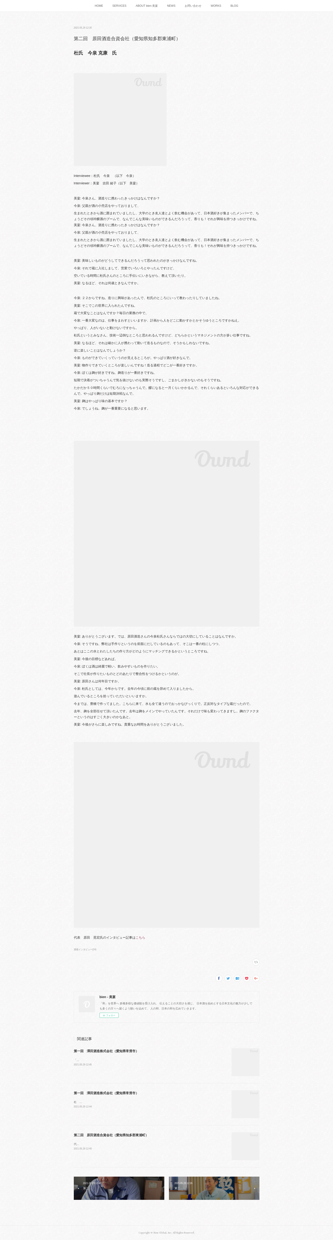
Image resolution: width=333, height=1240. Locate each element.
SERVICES (119, 5)
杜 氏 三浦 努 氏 (87, 1102)
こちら (140, 937)
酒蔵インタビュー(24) (85, 949)
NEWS (171, 5)
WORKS (216, 5)
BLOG (234, 5)
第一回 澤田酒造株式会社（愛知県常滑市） (106, 1051)
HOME (99, 5)
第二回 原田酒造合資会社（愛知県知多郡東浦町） (111, 1135)
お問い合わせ (193, 5)
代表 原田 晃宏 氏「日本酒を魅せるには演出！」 (106, 1144)
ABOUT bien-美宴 (147, 5)
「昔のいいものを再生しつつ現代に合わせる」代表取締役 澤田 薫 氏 (119, 1060)
